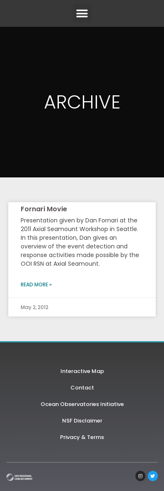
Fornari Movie (44, 209)
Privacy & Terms (82, 437)
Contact (82, 388)
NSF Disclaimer (82, 421)
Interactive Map (82, 371)
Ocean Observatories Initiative (82, 404)
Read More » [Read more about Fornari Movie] (36, 284)
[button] (82, 13)
